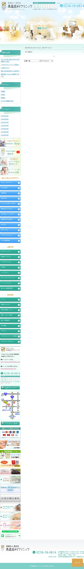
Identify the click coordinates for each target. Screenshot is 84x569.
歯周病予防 (4, 198)
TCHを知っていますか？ (8, 214)
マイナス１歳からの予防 (8, 203)
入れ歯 (3, 267)
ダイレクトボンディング (8, 278)
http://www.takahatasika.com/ (11, 362)
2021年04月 (5, 125)
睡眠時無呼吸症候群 (6, 219)
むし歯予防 (4, 188)
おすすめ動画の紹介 (7, 101)
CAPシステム (4, 230)
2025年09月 (5, 116)
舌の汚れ (3, 224)
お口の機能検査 (5, 240)
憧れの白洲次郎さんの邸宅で (10, 71)
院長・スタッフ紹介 (6, 315)
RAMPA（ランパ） (6, 256)
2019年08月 (5, 135)
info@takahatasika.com (8, 369)
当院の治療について (6, 310)
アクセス (3, 331)
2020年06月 (5, 129)
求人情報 (3, 325)
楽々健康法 (28, 52)
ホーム (3, 299)
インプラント (5, 272)
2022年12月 (5, 122)
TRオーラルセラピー (7, 182)
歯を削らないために (6, 209)
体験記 (3, 91)
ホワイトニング (5, 251)
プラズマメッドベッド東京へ (10, 65)
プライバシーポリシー (7, 341)
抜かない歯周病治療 (6, 288)
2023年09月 (5, 119)
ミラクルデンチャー (6, 262)
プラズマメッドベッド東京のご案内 (11, 336)
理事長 (3, 98)
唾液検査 (3, 193)
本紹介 (3, 94)
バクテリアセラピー (6, 235)
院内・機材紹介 (5, 320)
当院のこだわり (5, 304)
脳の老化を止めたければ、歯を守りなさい (38, 48)
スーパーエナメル (6, 283)
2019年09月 (5, 132)
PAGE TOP (77, 563)
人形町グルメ (5, 68)
